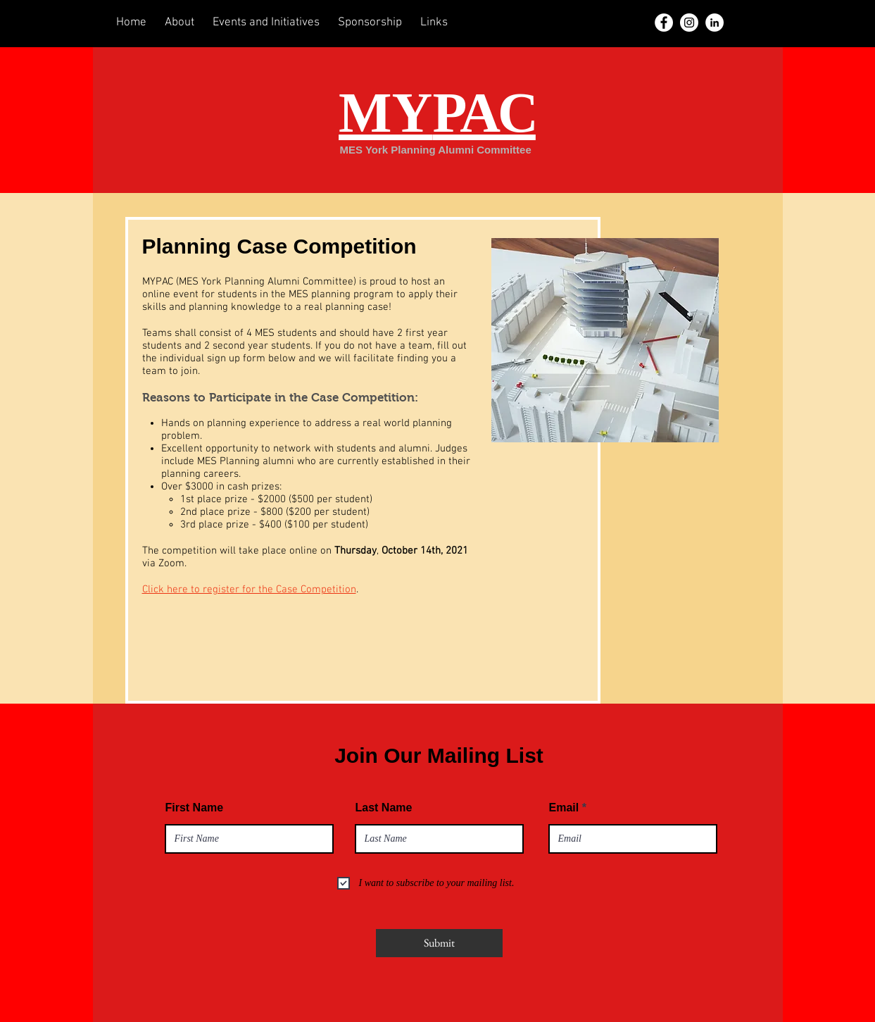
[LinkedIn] (714, 22)
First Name (194, 808)
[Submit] (439, 943)
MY (437, 113)
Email (564, 808)
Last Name (384, 808)
